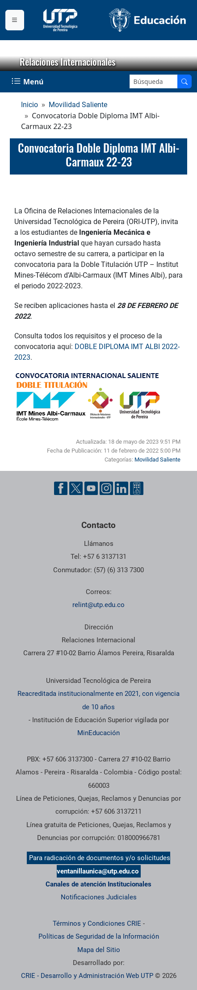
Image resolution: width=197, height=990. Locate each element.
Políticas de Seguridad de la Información (98, 936)
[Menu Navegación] (28, 81)
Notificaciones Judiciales (99, 897)
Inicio (29, 104)
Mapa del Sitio (98, 950)
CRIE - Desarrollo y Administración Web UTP (87, 976)
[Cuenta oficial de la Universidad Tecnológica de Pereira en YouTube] (91, 488)
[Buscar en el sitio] (184, 81)
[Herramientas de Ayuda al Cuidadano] (136, 488)
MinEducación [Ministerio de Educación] (98, 733)
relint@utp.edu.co (98, 605)
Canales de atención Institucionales (98, 884)
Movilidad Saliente (78, 104)
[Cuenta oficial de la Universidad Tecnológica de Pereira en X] (76, 488)
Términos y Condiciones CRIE (97, 923)
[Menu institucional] (14, 20)
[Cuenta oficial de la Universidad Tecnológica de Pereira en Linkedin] (121, 488)
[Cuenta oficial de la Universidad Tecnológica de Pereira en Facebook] (60, 488)
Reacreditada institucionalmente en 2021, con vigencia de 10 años (98, 700)
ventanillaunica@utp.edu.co (97, 871)
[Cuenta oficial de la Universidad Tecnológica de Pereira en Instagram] (106, 488)
